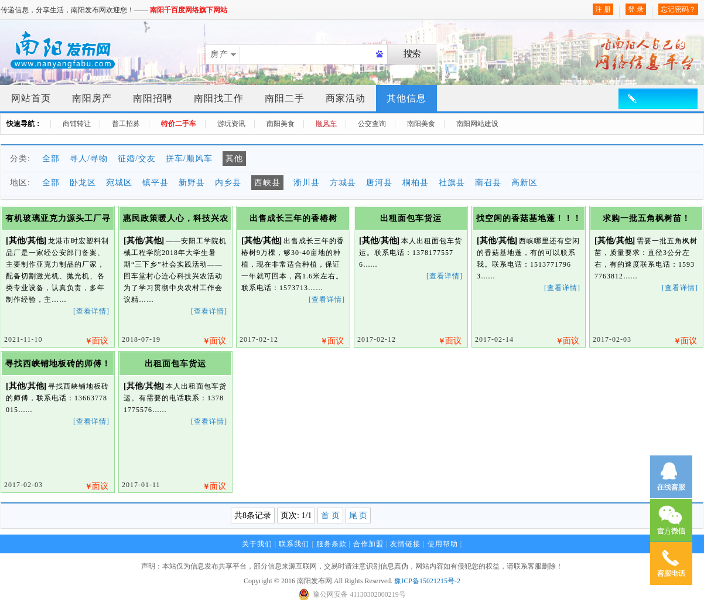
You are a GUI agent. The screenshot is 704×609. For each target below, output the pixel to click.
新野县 (192, 182)
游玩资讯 (231, 124)
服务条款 (331, 544)
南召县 (488, 182)
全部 (51, 158)
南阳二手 (285, 98)
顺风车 (326, 124)
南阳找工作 (219, 98)
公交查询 (372, 124)
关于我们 (257, 544)
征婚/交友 (137, 158)
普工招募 (126, 124)
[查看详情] (91, 311)
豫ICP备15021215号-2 (427, 581)
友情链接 (405, 544)
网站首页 (31, 98)
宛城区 (119, 182)
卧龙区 (83, 182)
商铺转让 (77, 124)
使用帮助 (443, 544)
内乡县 (228, 182)
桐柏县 (415, 182)
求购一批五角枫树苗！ (647, 218)
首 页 (330, 515)
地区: (20, 182)
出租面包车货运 (411, 218)
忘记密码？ (678, 9)
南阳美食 (280, 124)
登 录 (636, 9)
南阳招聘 (153, 98)
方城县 (343, 182)
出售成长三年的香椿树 (293, 218)
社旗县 (452, 182)
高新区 (524, 182)
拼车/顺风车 (189, 158)
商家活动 (345, 98)
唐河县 (379, 182)
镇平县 (155, 182)
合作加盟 (368, 544)
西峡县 (267, 182)
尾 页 (358, 515)
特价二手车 (178, 124)
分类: (20, 158)
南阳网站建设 (477, 124)
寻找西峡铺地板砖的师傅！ (58, 363)
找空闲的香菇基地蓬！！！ (529, 218)
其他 (234, 158)
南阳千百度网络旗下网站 (188, 10)
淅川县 (306, 182)
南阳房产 (92, 98)
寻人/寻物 (89, 158)
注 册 (603, 9)
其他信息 (406, 98)
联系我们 (294, 544)
